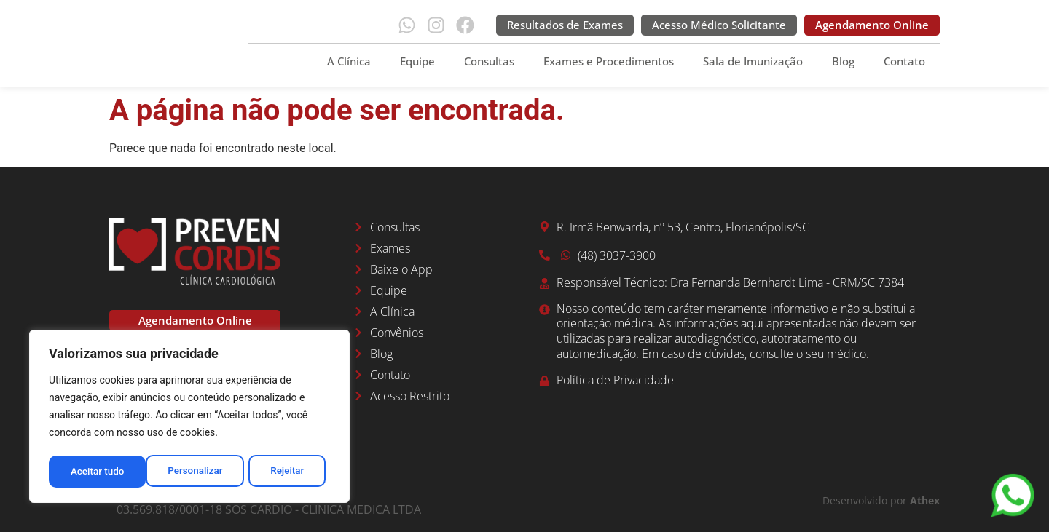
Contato (904, 61)
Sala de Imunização (753, 61)
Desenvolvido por (881, 500)
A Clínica (349, 61)
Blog (843, 61)
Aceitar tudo (282, 471)
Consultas (489, 61)
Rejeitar (190, 471)
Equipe (417, 61)
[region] (189, 418)
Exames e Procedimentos (608, 61)
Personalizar (97, 471)
